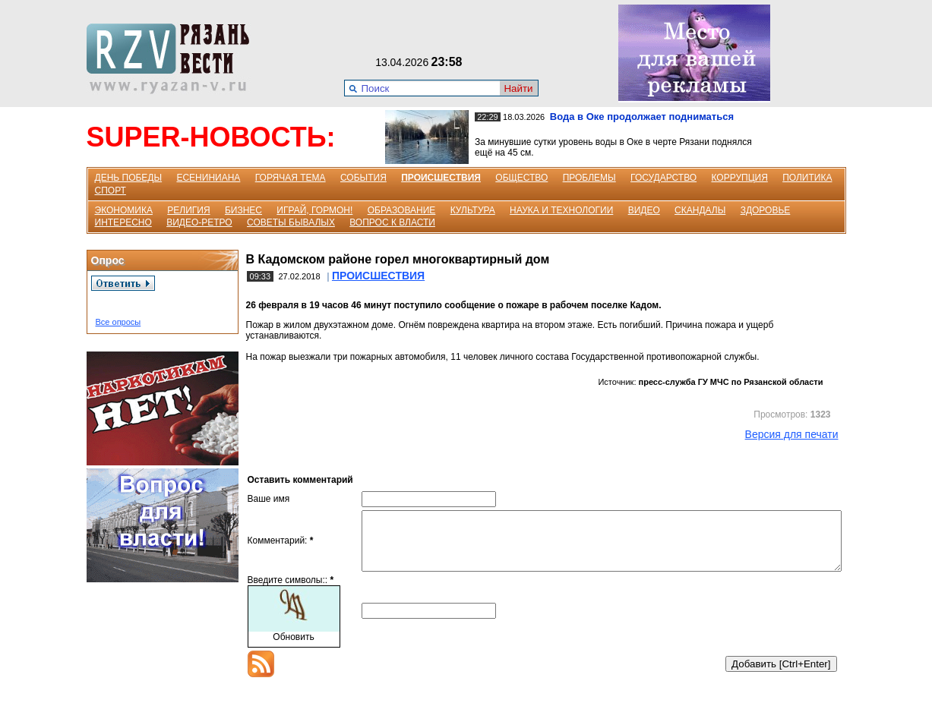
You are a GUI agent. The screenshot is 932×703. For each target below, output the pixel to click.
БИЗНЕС (243, 210)
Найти (518, 88)
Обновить (293, 648)
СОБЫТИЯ (363, 177)
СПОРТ (110, 190)
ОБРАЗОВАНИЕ (402, 210)
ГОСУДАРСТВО (663, 177)
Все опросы (118, 321)
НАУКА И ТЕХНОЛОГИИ (561, 210)
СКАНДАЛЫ (700, 210)
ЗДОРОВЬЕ (766, 210)
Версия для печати (792, 434)
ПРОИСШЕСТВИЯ (441, 177)
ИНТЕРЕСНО (123, 222)
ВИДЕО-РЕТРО (199, 222)
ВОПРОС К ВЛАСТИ (392, 222)
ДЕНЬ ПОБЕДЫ (129, 177)
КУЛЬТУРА (472, 210)
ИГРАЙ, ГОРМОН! (314, 210)
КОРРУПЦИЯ (739, 177)
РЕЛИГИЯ (188, 210)
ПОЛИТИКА (807, 177)
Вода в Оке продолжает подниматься (642, 116)
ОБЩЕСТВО (521, 177)
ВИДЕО (644, 210)
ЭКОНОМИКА (124, 210)
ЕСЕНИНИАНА (208, 177)
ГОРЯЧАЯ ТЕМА (290, 177)
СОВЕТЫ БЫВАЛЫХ (291, 222)
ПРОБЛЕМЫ (589, 177)
